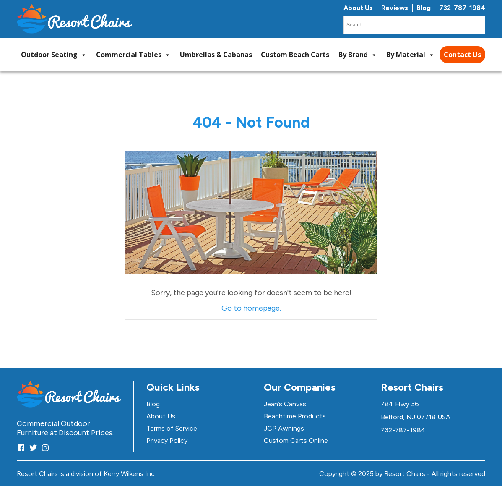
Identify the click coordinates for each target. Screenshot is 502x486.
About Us (358, 8)
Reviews (394, 8)
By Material (410, 55)
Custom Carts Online (296, 440)
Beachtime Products (295, 416)
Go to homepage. (251, 308)
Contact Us (462, 54)
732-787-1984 (462, 8)
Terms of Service (171, 428)
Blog (423, 8)
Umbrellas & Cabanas (216, 54)
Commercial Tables (133, 55)
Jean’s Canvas (285, 404)
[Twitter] (33, 448)
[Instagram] (45, 448)
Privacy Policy (166, 440)
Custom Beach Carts (295, 54)
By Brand (357, 55)
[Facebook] (21, 448)
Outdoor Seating (54, 55)
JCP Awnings (284, 428)
